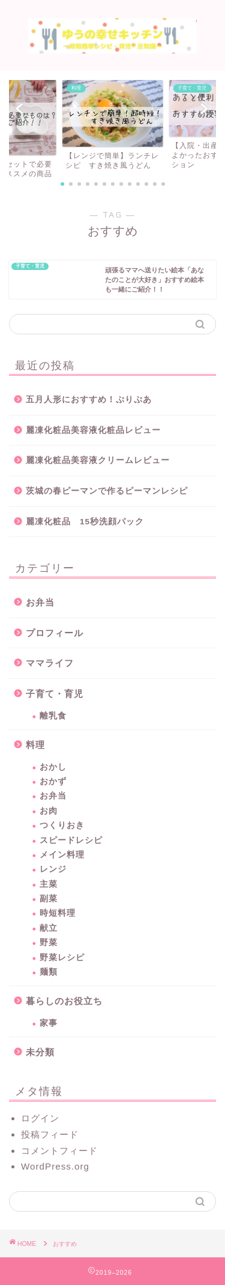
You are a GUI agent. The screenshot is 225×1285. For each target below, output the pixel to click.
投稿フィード (50, 1134)
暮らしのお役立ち (64, 1001)
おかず (53, 781)
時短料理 (58, 913)
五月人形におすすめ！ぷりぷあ (89, 399)
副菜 (49, 898)
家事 (49, 1023)
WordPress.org (55, 1166)
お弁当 (40, 602)
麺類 (49, 972)
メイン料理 (62, 854)
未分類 (40, 1052)
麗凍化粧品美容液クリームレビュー (98, 460)
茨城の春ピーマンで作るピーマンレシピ (107, 490)
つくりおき (62, 825)
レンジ (53, 869)
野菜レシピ (62, 957)
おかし (53, 766)
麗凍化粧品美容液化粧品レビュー (93, 430)
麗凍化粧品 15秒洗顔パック (85, 521)
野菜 (49, 942)
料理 (35, 745)
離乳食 (53, 715)
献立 (49, 928)
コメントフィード (59, 1150)
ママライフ (50, 663)
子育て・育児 (54, 694)
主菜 (49, 884)
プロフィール (54, 633)
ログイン (40, 1118)
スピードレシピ (71, 840)
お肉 (49, 810)
